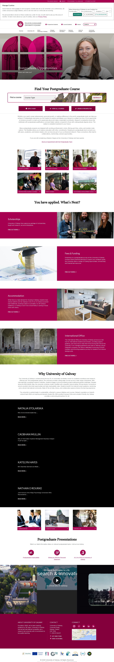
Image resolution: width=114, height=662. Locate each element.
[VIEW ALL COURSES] (57, 108)
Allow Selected (101, 14)
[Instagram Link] (74, 615)
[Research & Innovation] (62, 30)
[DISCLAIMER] (31, 658)
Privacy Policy (42, 16)
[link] (32, 642)
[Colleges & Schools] (53, 30)
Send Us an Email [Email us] (57, 627)
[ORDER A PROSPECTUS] (83, 108)
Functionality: (73, 11)
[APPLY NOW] (31, 108)
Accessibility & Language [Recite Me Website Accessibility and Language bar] (75, 1)
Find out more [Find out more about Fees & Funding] (70, 272)
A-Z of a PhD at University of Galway (83, 558)
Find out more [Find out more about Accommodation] (13, 312)
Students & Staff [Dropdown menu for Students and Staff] (90, 1)
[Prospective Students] (51, 25)
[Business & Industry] (72, 30)
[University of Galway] (29, 24)
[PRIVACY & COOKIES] (43, 658)
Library (63, 1)
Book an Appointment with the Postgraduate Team (57, 142)
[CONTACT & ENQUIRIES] (69, 658)
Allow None (89, 14)
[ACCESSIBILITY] (83, 658)
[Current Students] (66, 25)
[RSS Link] (93, 615)
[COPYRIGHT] (56, 658)
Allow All (78, 14)
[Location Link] (84, 628)
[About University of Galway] (42, 30)
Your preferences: (86, 11)
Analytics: (99, 11)
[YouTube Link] (83, 615)
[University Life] (31, 30)
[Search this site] (95, 25)
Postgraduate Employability (31, 557)
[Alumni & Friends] (82, 30)
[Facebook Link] (79, 615)
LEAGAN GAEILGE (53, 1)
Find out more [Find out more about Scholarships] (13, 229)
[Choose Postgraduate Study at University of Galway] (14, 584)
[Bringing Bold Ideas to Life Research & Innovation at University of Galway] (57, 584)
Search (97, 97)
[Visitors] (78, 25)
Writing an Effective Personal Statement (57, 558)
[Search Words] (90, 24)
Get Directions (57, 625)
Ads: (107, 11)
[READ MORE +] (22, 417)
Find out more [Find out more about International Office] (70, 355)
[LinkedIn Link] (88, 615)
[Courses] (22, 30)
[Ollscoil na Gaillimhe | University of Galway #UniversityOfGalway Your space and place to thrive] (100, 584)
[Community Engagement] (92, 30)
